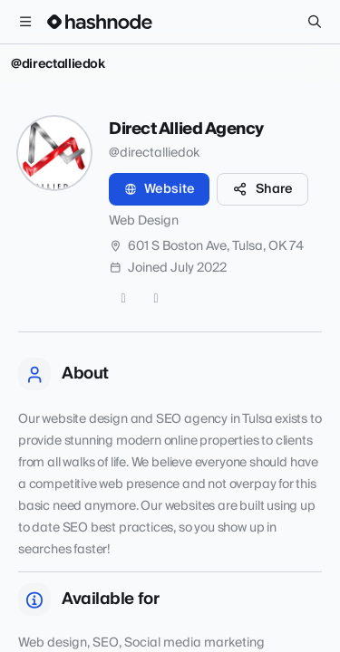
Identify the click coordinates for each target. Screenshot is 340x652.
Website (159, 189)
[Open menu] (25, 21)
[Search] (314, 21)
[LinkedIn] (155, 298)
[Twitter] (123, 298)
